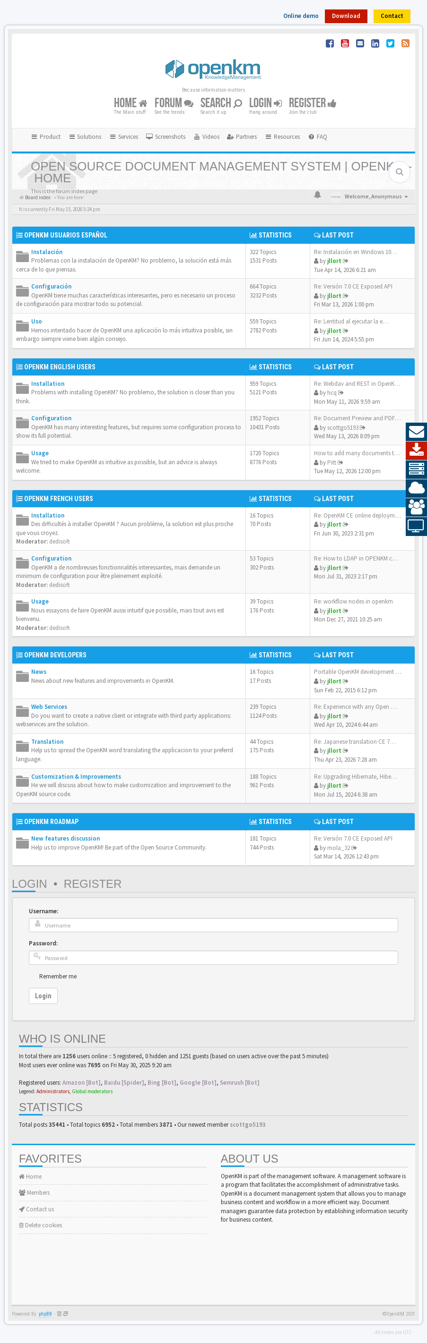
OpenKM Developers (55, 655)
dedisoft (59, 541)
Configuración (51, 286)
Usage (40, 453)
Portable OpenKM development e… (359, 672)
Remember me (58, 976)
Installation (47, 384)
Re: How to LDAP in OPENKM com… (360, 558)
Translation (47, 742)
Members (34, 1193)
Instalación (46, 252)
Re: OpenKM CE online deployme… (359, 515)
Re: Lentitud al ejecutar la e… (351, 321)
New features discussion (65, 838)
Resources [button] (282, 137)
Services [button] (123, 137)
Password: (43, 943)
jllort (334, 261)
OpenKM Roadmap (51, 821)
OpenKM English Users (60, 367)
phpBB (45, 1314)
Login (265, 103)
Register (313, 103)
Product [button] (45, 137)
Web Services (49, 707)
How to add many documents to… (359, 453)
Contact (392, 16)
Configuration (51, 418)
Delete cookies (40, 1225)
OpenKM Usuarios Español (65, 235)
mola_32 (338, 848)
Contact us (36, 1209)
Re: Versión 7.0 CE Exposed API (353, 286)
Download (346, 16)
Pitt (331, 463)
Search (221, 103)
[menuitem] (165, 136)
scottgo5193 (342, 428)
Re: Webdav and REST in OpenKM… (359, 384)
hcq (332, 393)
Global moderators (92, 1091)
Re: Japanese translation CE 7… (355, 742)
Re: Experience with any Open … (355, 707)
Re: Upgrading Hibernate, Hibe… (355, 777)
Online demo (301, 16)
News (38, 672)
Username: (43, 911)
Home (131, 103)
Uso (36, 321)
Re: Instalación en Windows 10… (355, 252)
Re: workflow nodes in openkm (353, 601)
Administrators (53, 1091)
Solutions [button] (85, 137)
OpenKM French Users (58, 498)
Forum (174, 103)
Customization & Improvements (76, 777)
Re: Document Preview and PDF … (358, 418)
